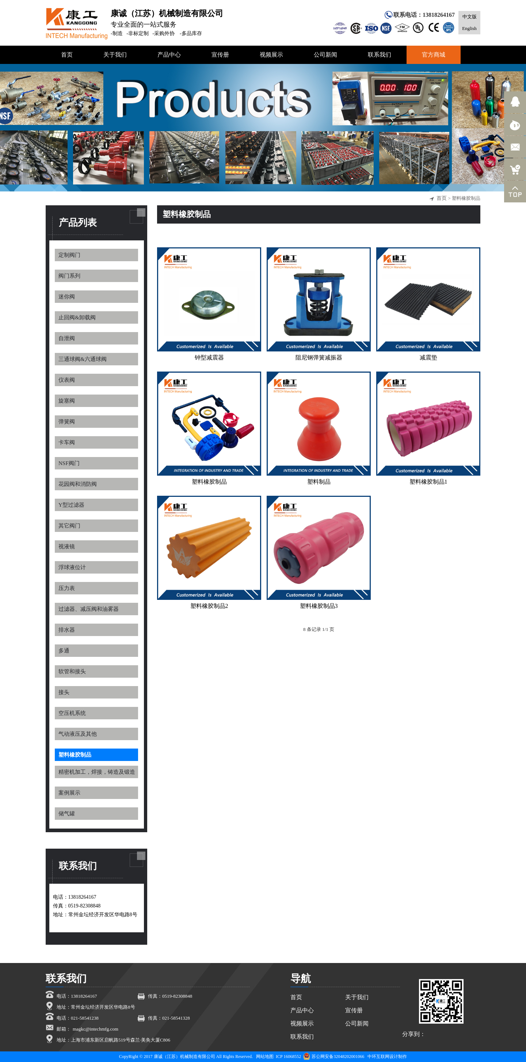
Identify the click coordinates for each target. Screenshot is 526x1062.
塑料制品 (319, 482)
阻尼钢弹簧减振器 (319, 357)
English (469, 28)
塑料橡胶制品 (209, 482)
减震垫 (428, 357)
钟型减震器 (209, 357)
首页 (442, 198)
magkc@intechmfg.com (95, 1029)
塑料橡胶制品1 (428, 482)
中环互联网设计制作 (387, 1056)
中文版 (469, 16)
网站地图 (265, 1056)
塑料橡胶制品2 (209, 606)
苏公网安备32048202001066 (333, 1056)
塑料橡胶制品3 (319, 606)
